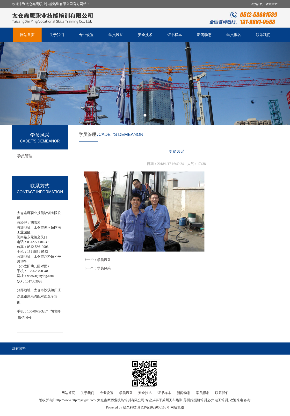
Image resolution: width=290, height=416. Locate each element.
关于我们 (57, 35)
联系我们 (263, 35)
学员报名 (233, 35)
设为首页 (257, 4)
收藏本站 (271, 4)
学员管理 (24, 156)
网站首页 (27, 35)
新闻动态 (204, 35)
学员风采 (116, 35)
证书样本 (174, 35)
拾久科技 (130, 407)
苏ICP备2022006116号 (153, 407)
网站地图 (177, 407)
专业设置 (86, 35)
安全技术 (145, 35)
